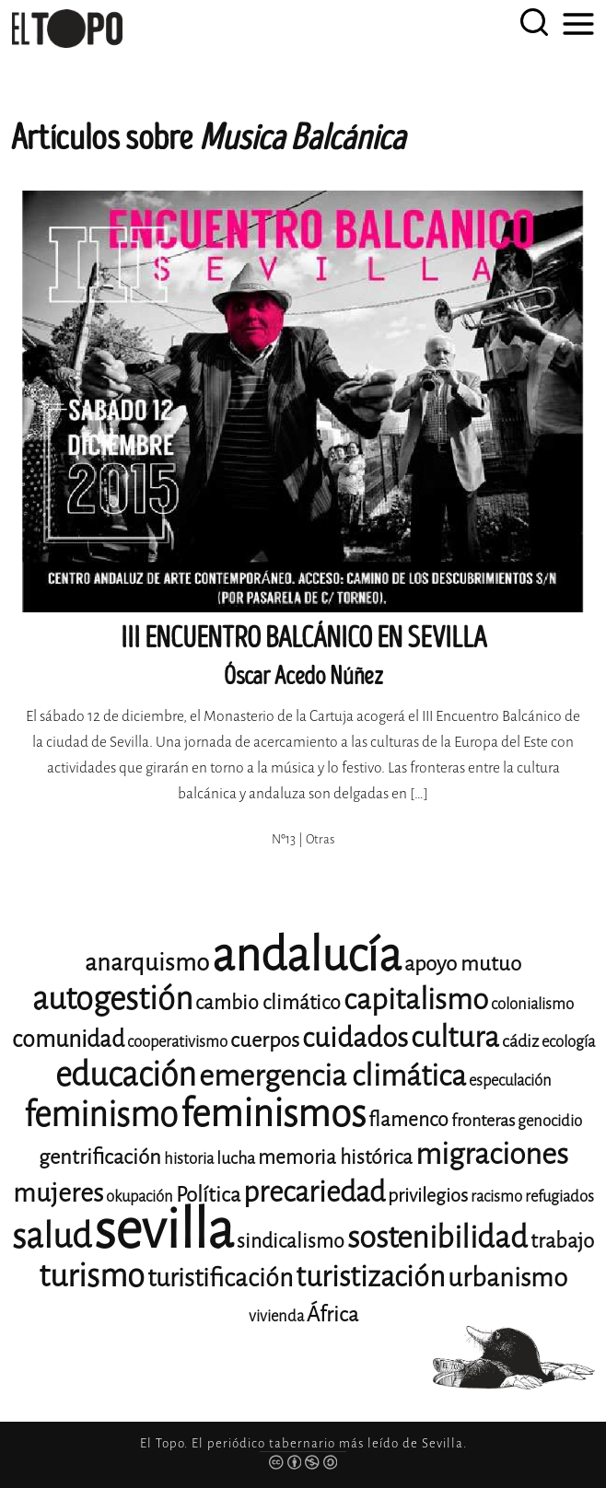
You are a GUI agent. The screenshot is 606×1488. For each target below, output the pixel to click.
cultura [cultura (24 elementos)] (455, 1037)
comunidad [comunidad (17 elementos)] (68, 1039)
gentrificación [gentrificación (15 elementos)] (100, 1157)
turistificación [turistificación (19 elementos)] (220, 1278)
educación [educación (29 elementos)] (125, 1075)
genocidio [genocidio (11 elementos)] (550, 1121)
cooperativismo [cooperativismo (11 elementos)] (177, 1041)
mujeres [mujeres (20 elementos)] (58, 1193)
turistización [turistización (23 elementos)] (370, 1277)
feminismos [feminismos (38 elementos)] (273, 1113)
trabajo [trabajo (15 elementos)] (562, 1240)
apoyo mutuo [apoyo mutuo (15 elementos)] (462, 963)
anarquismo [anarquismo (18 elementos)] (147, 963)
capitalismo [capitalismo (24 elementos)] (416, 999)
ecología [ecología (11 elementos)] (568, 1041)
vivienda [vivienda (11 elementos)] (276, 1316)
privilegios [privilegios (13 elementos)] (428, 1195)
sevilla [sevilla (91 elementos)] (164, 1229)
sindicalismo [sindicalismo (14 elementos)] (290, 1241)
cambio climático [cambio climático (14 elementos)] (268, 1003)
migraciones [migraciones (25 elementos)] (491, 1154)
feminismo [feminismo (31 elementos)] (101, 1114)
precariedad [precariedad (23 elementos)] (314, 1192)
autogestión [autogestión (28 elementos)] (112, 998)
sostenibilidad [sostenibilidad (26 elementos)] (437, 1237)
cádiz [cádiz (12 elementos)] (520, 1041)
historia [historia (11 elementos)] (189, 1158)
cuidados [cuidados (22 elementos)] (355, 1037)
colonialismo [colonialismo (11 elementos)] (532, 1004)
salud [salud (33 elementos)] (51, 1236)
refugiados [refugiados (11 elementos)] (559, 1196)
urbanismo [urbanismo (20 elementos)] (507, 1278)
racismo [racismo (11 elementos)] (496, 1196)
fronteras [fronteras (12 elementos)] (483, 1121)
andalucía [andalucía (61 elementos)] (307, 955)
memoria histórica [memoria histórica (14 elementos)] (335, 1157)
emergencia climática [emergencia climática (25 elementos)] (332, 1076)
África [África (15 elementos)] (332, 1314)
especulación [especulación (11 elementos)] (510, 1080)
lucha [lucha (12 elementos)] (235, 1158)
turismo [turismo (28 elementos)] (92, 1275)
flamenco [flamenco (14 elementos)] (408, 1120)
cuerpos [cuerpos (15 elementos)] (264, 1040)
